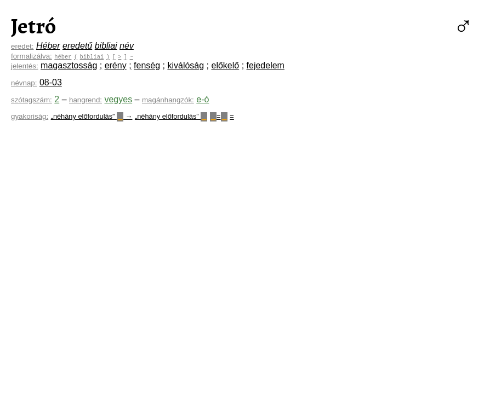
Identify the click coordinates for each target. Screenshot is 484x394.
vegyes (118, 99)
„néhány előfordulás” (171, 116)
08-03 (50, 82)
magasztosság (69, 65)
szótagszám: (31, 100)
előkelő (226, 65)
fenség (147, 65)
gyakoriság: (29, 116)
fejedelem (265, 65)
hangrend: (85, 100)
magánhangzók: (168, 100)
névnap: (24, 83)
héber (62, 56)
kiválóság (185, 65)
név (126, 45)
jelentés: (24, 66)
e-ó (202, 99)
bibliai (106, 45)
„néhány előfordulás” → (92, 116)
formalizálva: (31, 56)
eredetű (77, 45)
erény (116, 65)
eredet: (22, 46)
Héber (48, 45)
